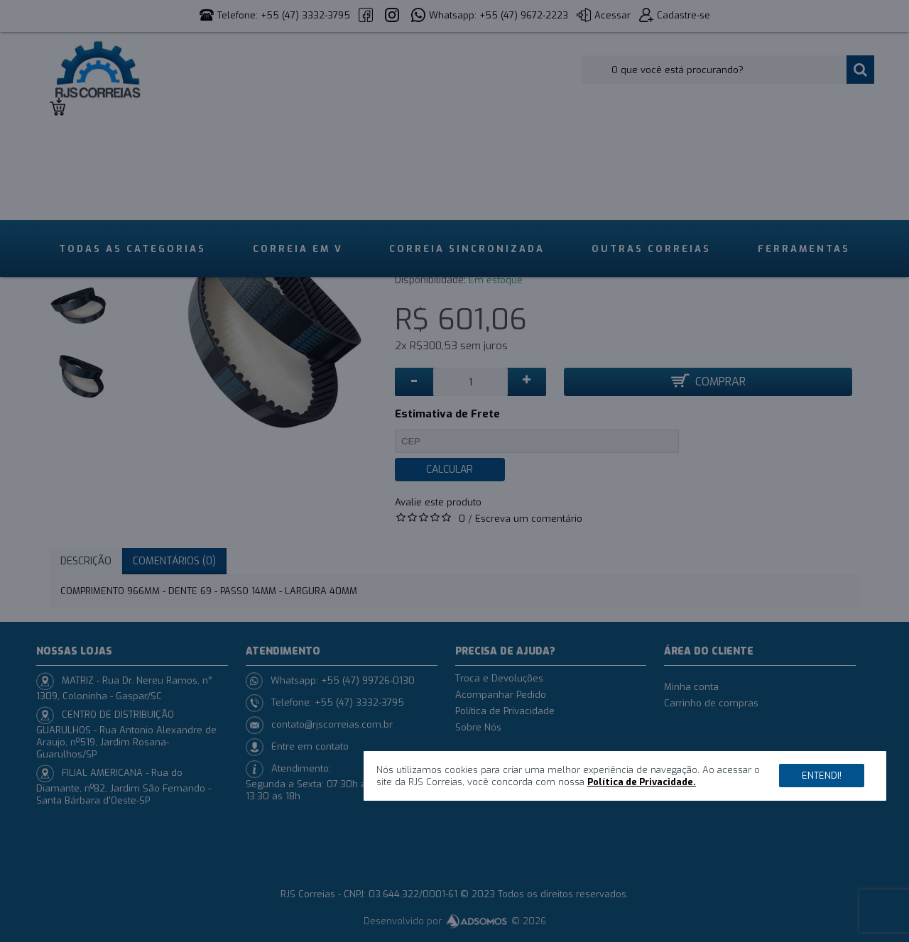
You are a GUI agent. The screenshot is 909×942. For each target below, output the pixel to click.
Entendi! (822, 776)
